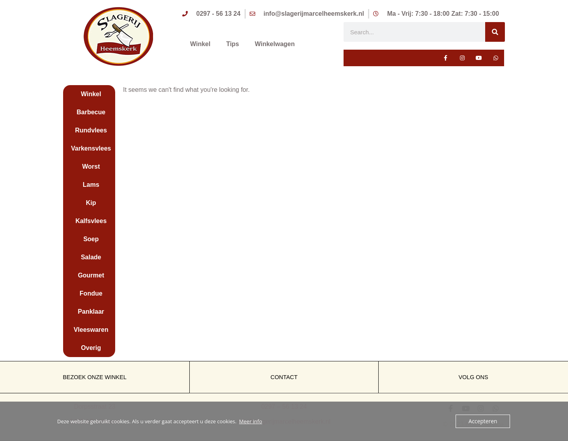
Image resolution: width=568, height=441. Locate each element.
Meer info (250, 421)
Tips (232, 44)
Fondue (91, 293)
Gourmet (91, 275)
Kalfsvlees (90, 221)
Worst (91, 166)
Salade (91, 257)
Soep (91, 239)
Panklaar (91, 311)
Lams (91, 184)
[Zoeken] (495, 32)
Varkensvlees (91, 148)
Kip (91, 202)
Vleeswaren (91, 329)
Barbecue (91, 112)
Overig (91, 347)
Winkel (200, 44)
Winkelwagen (275, 44)
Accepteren (483, 421)
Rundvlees (91, 130)
